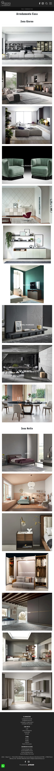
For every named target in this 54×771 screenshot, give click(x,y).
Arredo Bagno (27, 692)
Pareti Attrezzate (27, 86)
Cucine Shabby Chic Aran (27, 754)
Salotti (27, 126)
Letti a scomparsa (27, 573)
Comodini (27, 533)
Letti (27, 453)
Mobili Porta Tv (27, 285)
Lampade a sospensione (27, 722)
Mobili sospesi (27, 245)
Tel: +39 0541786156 (20, 758)
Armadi (27, 612)
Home (22, 9)
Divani (27, 739)
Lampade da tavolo (27, 718)
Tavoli (27, 365)
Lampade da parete (27, 723)
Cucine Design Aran (27, 749)
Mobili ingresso (27, 325)
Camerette (27, 652)
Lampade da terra (27, 720)
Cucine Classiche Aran (27, 752)
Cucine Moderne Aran (27, 750)
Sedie (27, 404)
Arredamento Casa (29, 9)
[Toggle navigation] (50, 3)
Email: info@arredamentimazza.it (36, 758)
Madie (27, 205)
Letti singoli (27, 493)
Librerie (27, 46)
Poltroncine (27, 166)
